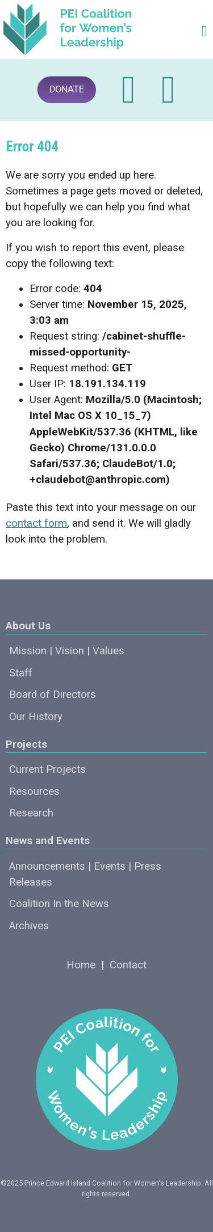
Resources (34, 791)
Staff (20, 673)
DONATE (66, 89)
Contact (128, 965)
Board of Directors (52, 694)
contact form (36, 523)
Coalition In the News (59, 903)
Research (31, 813)
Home (80, 965)
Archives (29, 926)
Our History (35, 716)
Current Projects (47, 769)
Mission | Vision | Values (66, 651)
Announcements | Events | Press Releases (85, 874)
